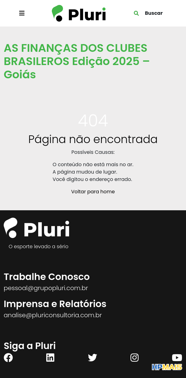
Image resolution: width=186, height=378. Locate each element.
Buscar (154, 13)
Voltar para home (93, 191)
